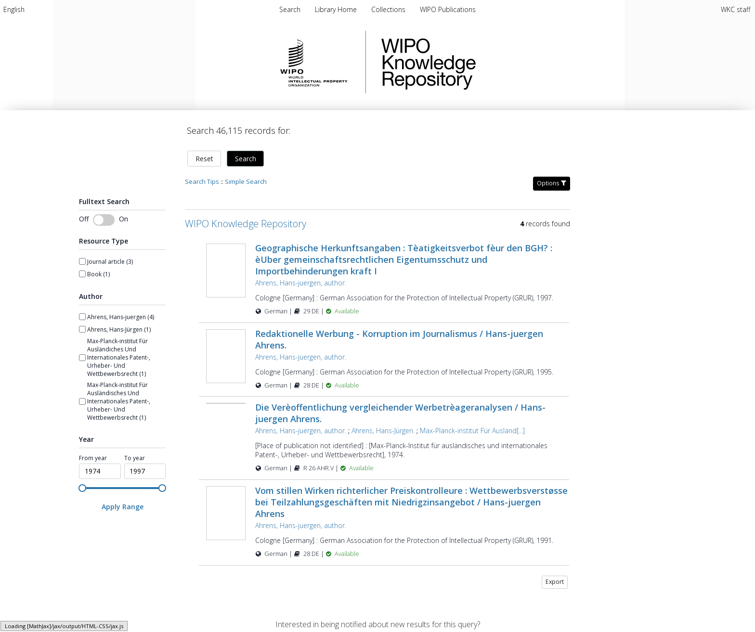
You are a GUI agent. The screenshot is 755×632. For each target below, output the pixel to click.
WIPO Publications (448, 9)
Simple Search (246, 181)
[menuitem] (14, 9)
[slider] (82, 488)
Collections (389, 9)
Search (245, 158)
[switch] (104, 220)
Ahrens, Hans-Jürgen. (383, 430)
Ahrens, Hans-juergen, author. (300, 282)
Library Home (337, 9)
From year (93, 458)
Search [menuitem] (289, 9)
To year (134, 458)
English (14, 9)
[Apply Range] (122, 507)
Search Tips (202, 181)
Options (551, 183)
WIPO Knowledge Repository (468, 62)
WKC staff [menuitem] (735, 9)
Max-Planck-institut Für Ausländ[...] (472, 430)
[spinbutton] (100, 471)
